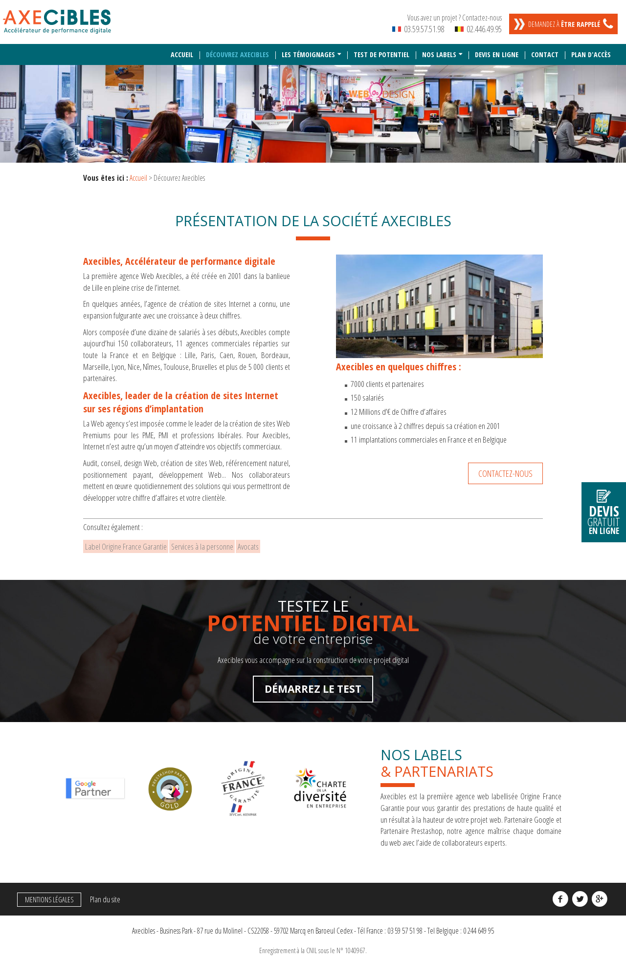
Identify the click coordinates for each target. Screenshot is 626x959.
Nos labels (439, 50)
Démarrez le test (313, 690)
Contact (545, 50)
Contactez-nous (505, 469)
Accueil (182, 50)
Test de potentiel (381, 50)
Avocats (278, 545)
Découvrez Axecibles (237, 50)
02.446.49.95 (478, 29)
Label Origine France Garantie (132, 545)
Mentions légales (46, 900)
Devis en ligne (496, 50)
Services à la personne (220, 545)
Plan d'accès (591, 50)
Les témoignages (308, 50)
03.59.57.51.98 (418, 29)
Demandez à (564, 24)
